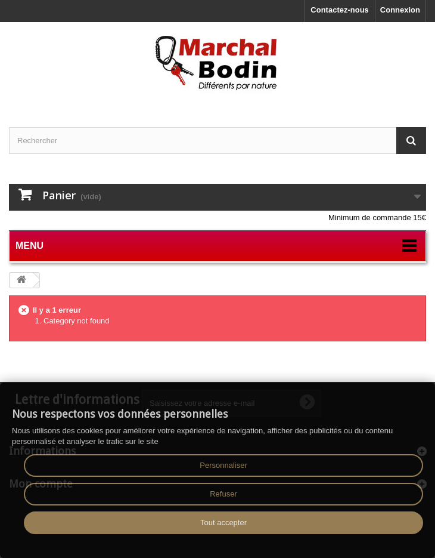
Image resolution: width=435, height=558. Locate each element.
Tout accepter (223, 522)
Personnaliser (223, 465)
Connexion (400, 9)
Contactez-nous (339, 9)
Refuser (223, 493)
